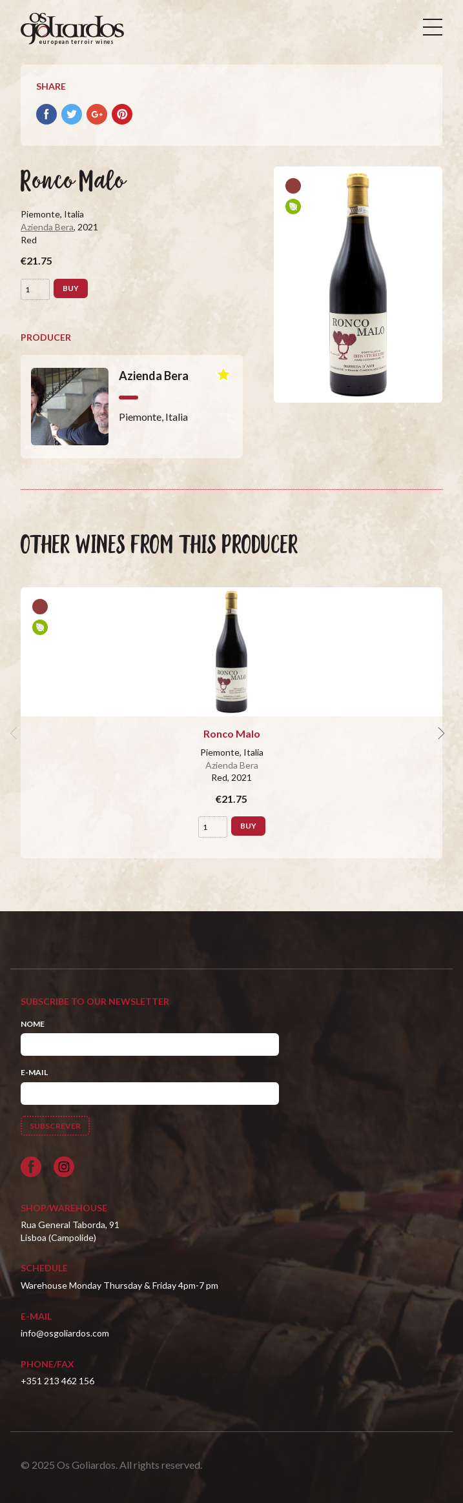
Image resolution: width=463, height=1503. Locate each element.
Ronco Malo (231, 733)
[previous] (15, 734)
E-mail (34, 1072)
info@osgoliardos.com (65, 1332)
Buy (71, 288)
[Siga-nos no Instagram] (64, 1166)
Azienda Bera (47, 226)
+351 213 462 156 (57, 1380)
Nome (33, 1024)
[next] (439, 734)
